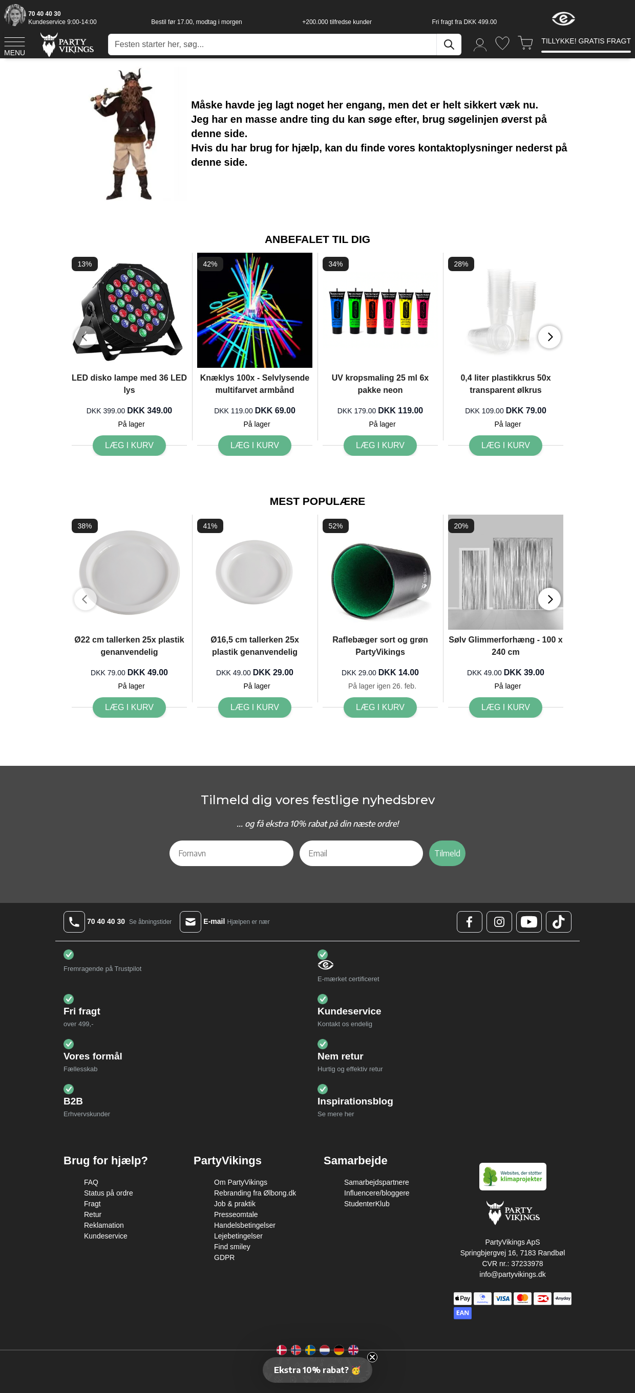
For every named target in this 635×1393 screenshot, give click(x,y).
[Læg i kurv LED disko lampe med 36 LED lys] (129, 445)
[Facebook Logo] (469, 922)
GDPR (224, 1257)
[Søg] (449, 44)
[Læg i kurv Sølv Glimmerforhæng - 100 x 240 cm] (505, 707)
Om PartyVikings (240, 1182)
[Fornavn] (231, 853)
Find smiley (232, 1247)
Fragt (92, 1204)
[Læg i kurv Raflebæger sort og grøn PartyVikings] (380, 707)
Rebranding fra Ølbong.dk (255, 1193)
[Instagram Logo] (499, 922)
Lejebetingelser (238, 1236)
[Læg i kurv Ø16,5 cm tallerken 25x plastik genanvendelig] (254, 707)
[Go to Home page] (66, 44)
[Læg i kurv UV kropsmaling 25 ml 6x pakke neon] (380, 445)
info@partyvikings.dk (512, 1274)
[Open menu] (14, 45)
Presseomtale (236, 1214)
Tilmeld (447, 853)
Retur (92, 1214)
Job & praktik (235, 1204)
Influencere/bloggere (377, 1193)
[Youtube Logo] (529, 922)
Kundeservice (106, 1236)
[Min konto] (480, 44)
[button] (317, 1370)
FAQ (91, 1182)
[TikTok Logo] (559, 922)
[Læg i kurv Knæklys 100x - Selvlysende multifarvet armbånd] (254, 445)
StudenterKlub (367, 1204)
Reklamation (104, 1225)
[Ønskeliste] (502, 43)
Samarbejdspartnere (376, 1182)
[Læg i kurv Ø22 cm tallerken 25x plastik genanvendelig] (129, 707)
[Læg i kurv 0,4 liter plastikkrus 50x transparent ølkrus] (505, 445)
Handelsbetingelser (245, 1225)
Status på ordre (108, 1193)
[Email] (362, 853)
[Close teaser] (372, 1357)
